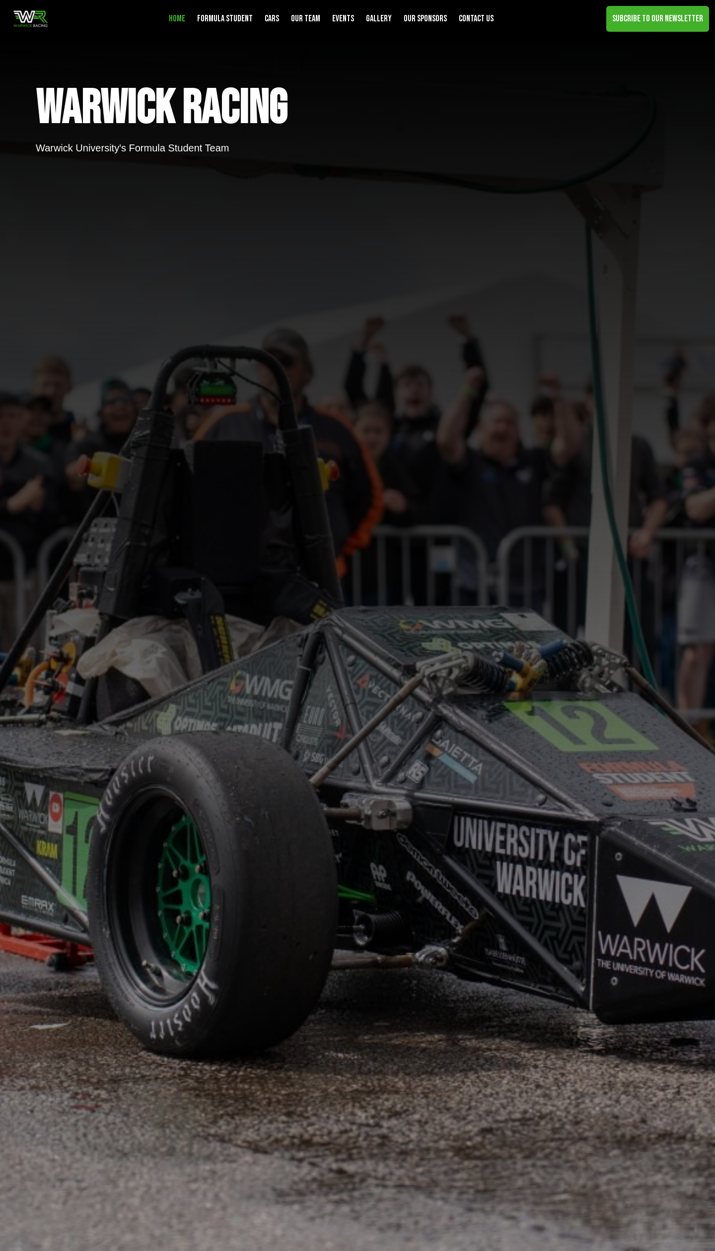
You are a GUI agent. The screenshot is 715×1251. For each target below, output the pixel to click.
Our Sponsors (425, 18)
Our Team (305, 18)
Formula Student (225, 18)
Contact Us (476, 18)
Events (343, 18)
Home (177, 18)
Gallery (379, 18)
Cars (272, 18)
